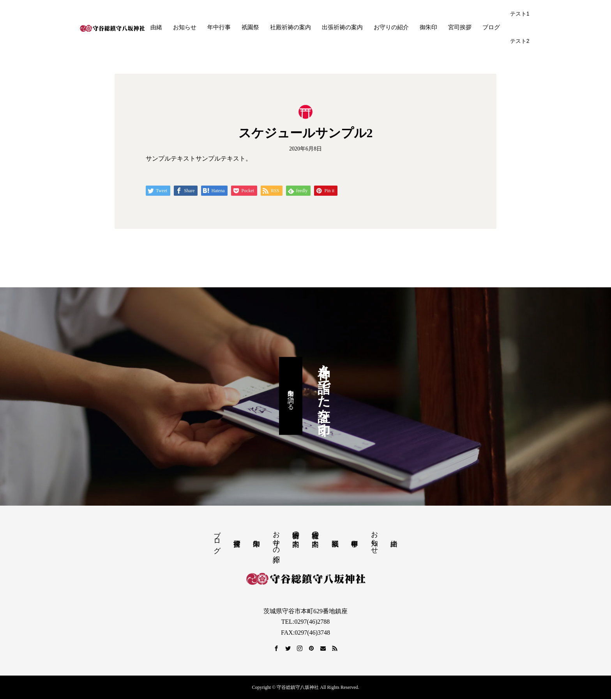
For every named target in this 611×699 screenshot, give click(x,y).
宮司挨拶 (459, 27)
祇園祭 (250, 27)
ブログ (491, 27)
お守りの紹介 (391, 27)
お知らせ (184, 27)
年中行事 (219, 27)
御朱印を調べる (291, 396)
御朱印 (428, 27)
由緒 (156, 27)
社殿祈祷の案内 (290, 27)
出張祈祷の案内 (342, 27)
